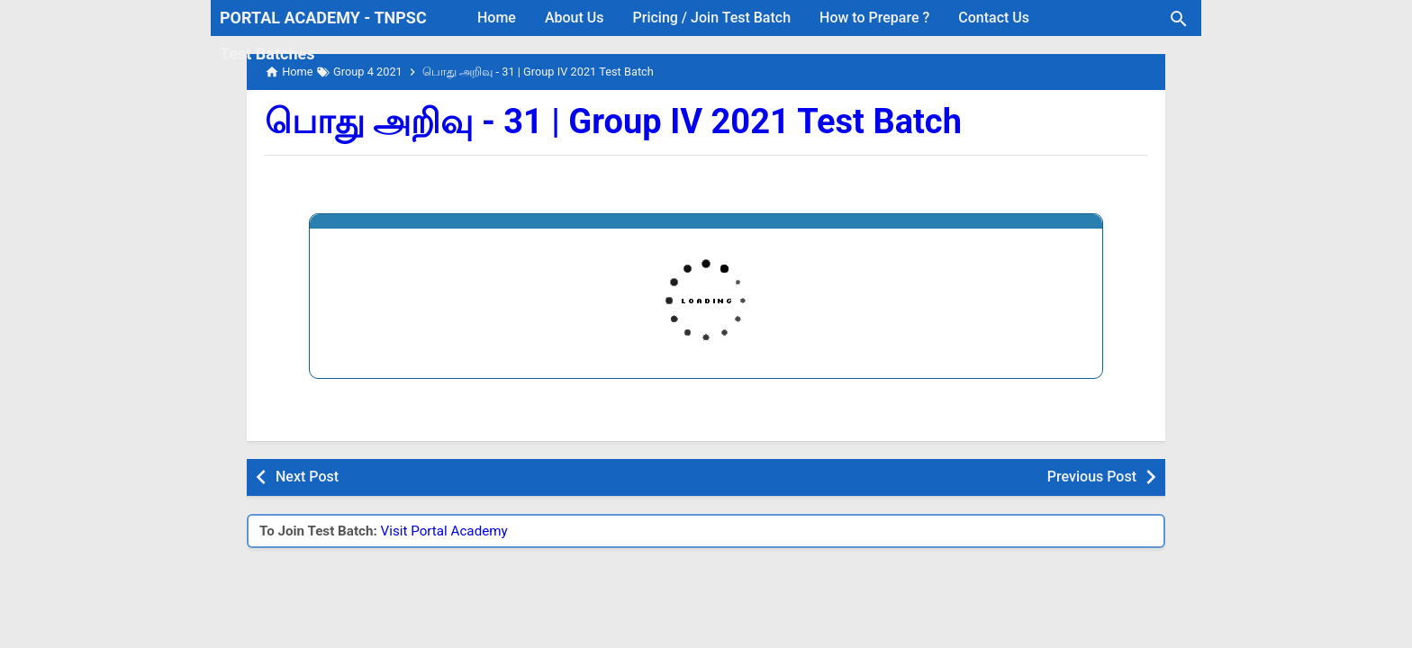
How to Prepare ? (874, 17)
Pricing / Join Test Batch (712, 17)
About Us (574, 17)
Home (496, 17)
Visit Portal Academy (444, 531)
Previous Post (1091, 476)
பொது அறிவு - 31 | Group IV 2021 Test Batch (613, 121)
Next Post (307, 476)
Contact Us (993, 17)
